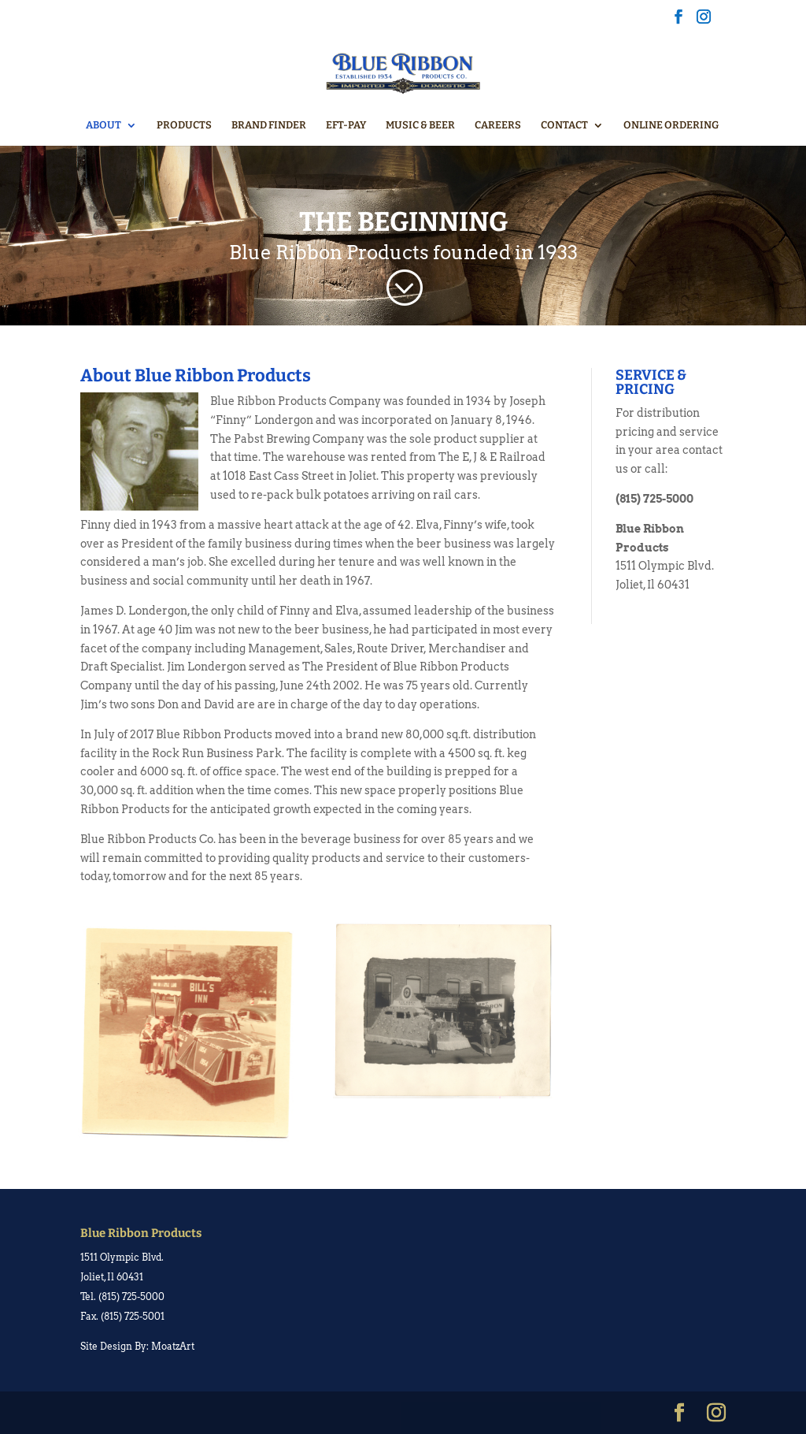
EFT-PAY (346, 125)
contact (702, 450)
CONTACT (564, 125)
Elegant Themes (186, 1412)
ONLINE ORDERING (671, 125)
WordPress (326, 1412)
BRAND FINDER (268, 125)
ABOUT (103, 125)
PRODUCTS (184, 125)
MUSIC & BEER (420, 125)
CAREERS (498, 125)
